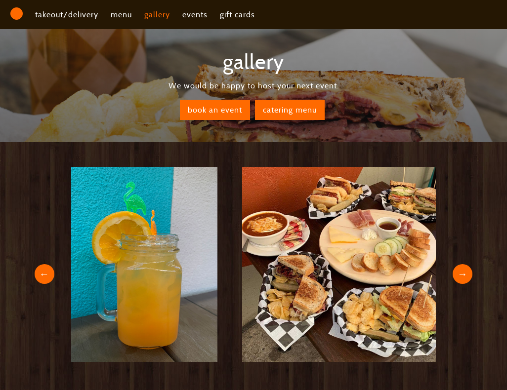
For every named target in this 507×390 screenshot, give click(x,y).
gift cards (237, 14)
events (195, 14)
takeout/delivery (66, 14)
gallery (157, 14)
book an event (215, 110)
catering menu (290, 110)
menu (121, 14)
